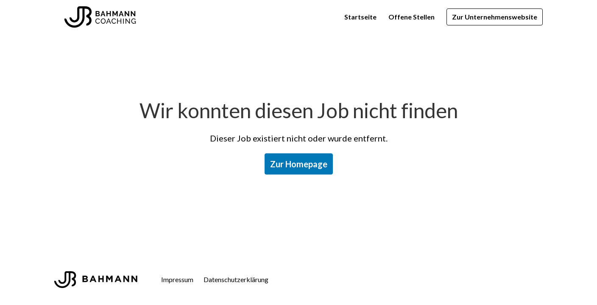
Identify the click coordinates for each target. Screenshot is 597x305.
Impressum (177, 279)
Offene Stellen (411, 17)
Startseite (360, 17)
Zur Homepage (298, 164)
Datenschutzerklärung (236, 279)
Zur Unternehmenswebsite (494, 17)
